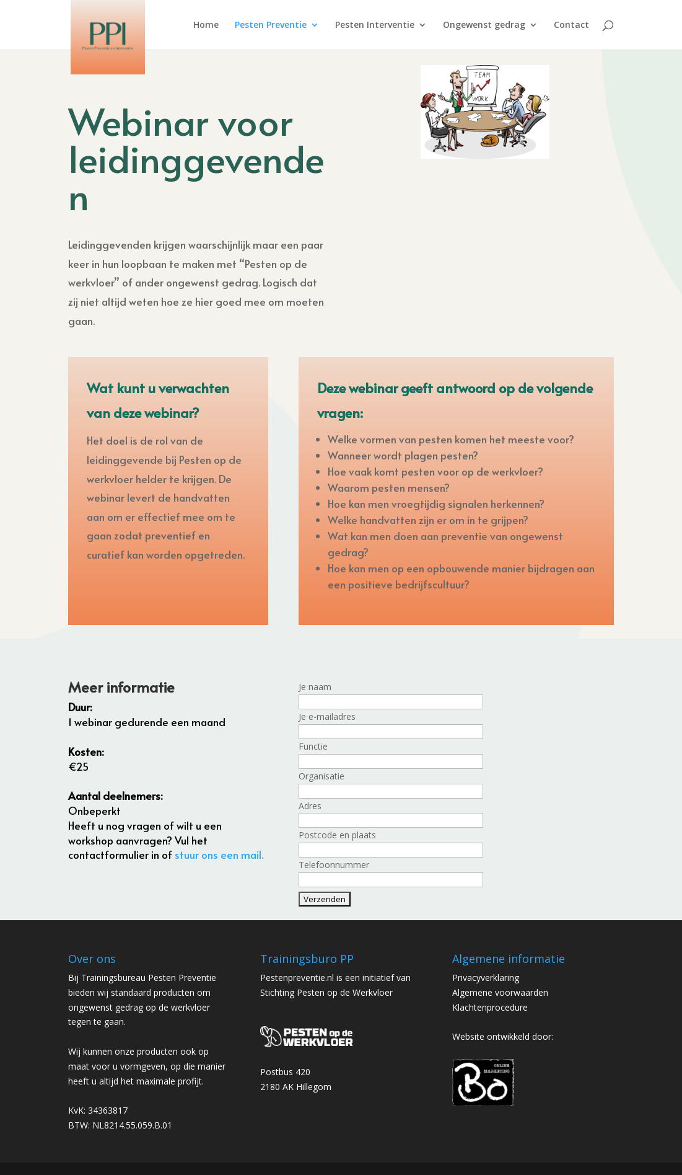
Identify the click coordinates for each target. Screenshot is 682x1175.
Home (206, 25)
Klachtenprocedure (490, 1007)
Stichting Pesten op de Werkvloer (326, 992)
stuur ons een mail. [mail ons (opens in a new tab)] (219, 854)
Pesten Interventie (374, 25)
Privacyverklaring (485, 977)
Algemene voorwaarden (500, 992)
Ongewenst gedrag (484, 25)
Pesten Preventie (271, 25)
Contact (571, 25)
